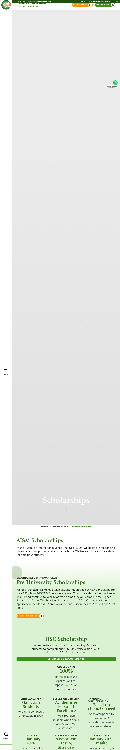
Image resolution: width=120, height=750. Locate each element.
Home (45, 526)
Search (6, 739)
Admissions (60, 526)
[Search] (6, 735)
